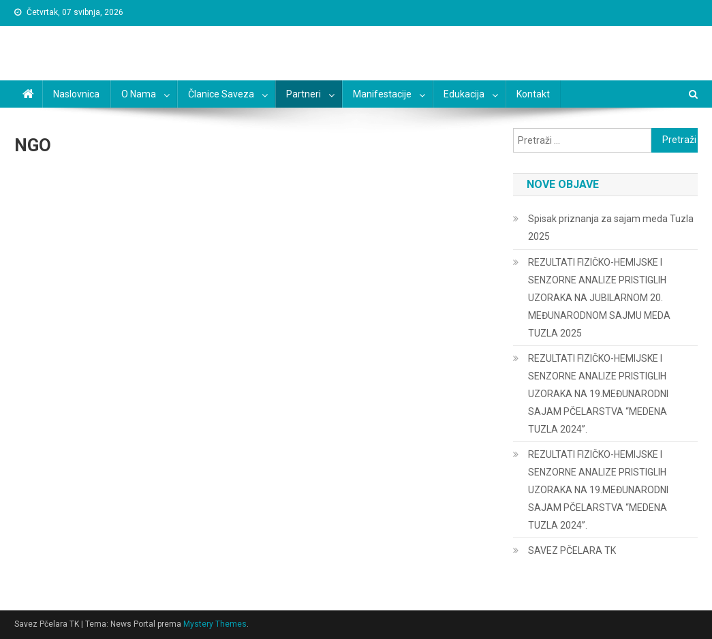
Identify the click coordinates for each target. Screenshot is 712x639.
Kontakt (533, 94)
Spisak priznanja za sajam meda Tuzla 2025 (611, 227)
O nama (138, 94)
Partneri (303, 94)
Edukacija (464, 94)
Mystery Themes (215, 624)
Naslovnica (76, 94)
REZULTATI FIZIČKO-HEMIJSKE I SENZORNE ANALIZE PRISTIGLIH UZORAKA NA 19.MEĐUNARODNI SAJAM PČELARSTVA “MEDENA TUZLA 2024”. (598, 394)
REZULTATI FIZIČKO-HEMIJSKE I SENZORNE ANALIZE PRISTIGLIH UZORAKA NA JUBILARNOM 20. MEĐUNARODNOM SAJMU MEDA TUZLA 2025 (599, 298)
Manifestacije (382, 94)
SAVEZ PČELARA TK (572, 550)
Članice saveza (221, 94)
